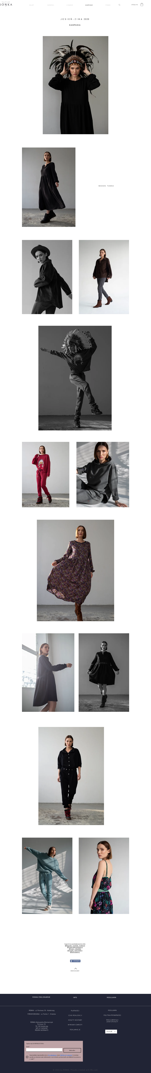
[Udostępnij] (75, 961)
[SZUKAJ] (123, 5)
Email (28, 1046)
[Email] (43, 1050)
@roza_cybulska (75, 949)
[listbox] (111, 1032)
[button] (142, 4)
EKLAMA (74, 1030)
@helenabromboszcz (75, 947)
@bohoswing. (75, 952)
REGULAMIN (112, 1010)
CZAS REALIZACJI (75, 1015)
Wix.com (94, 1070)
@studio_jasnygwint (74, 950)
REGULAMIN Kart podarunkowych (112, 1021)
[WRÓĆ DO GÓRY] (75, 971)
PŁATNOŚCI (75, 1011)
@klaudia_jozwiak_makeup (75, 946)
